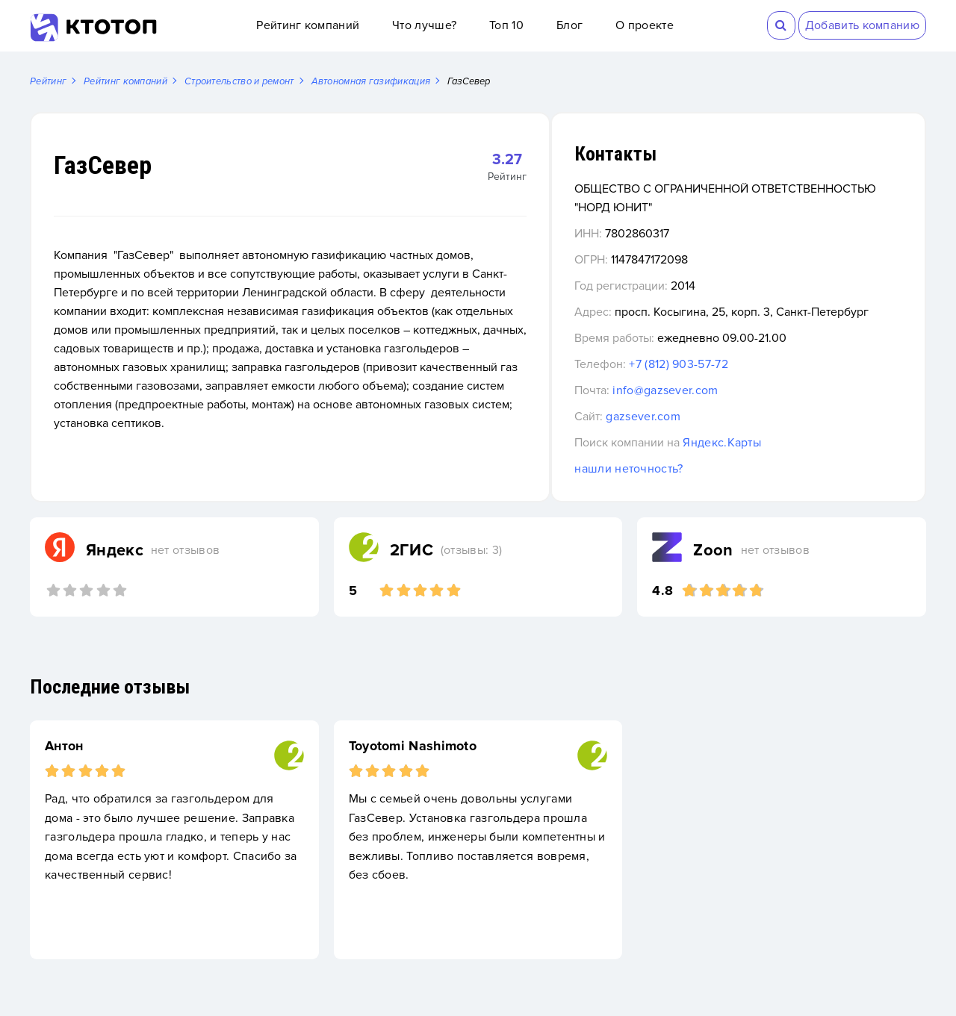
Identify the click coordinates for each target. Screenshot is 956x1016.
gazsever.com (705, 435)
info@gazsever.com (727, 409)
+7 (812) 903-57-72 (740, 383)
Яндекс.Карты (784, 462)
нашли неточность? (690, 488)
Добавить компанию (862, 25)
